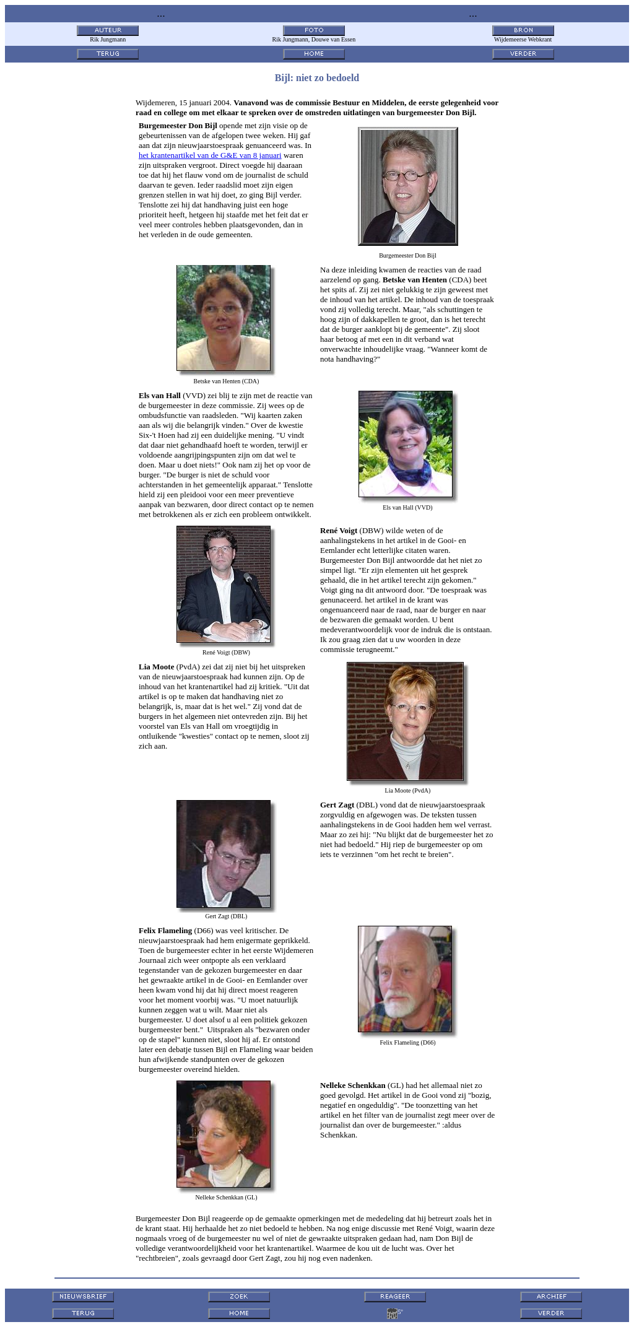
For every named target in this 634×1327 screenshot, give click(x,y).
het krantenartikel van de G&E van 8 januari (210, 155)
